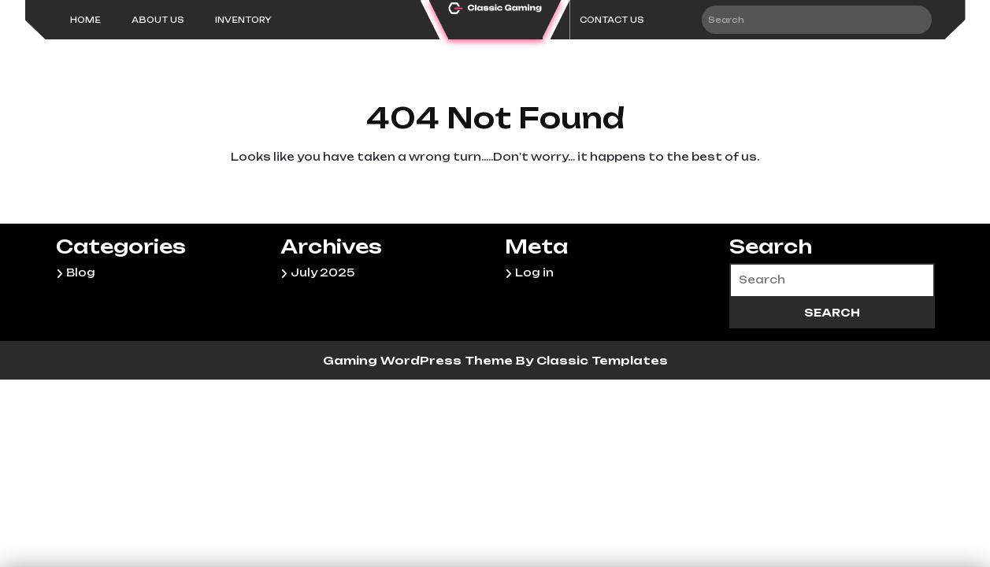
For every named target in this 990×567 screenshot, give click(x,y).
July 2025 (322, 272)
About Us (158, 19)
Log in (534, 272)
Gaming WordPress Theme (419, 360)
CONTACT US (612, 19)
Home (85, 19)
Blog (80, 272)
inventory (243, 19)
